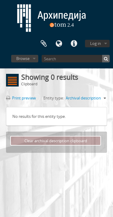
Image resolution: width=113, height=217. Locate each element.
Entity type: (53, 98)
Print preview (21, 98)
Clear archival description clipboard (55, 140)
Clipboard (43, 43)
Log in (95, 43)
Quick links (73, 43)
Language (58, 43)
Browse (23, 58)
